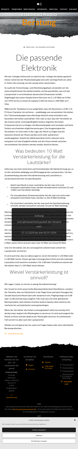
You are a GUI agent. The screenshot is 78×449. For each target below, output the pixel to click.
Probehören (17, 9)
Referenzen (42, 9)
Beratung (53, 9)
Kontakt (64, 9)
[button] (75, 420)
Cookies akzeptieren (39, 430)
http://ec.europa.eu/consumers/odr (24, 409)
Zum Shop (73, 9)
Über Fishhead (29, 9)
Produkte (5, 9)
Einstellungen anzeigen (39, 441)
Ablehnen (39, 435)
